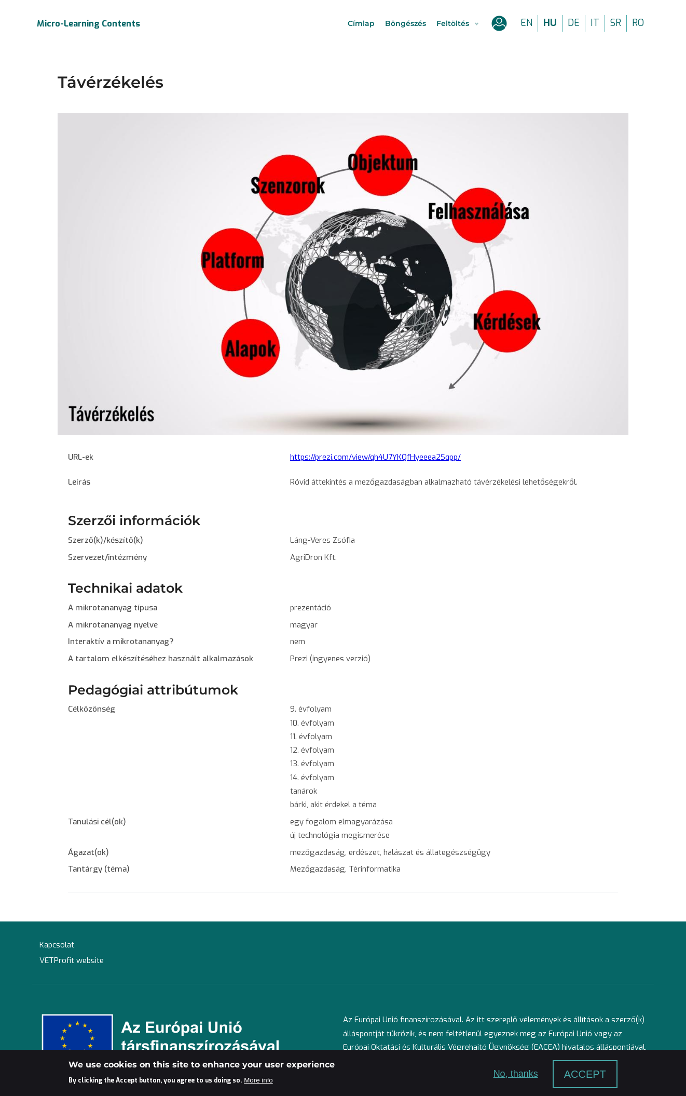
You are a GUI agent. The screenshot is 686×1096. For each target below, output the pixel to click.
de (574, 23)
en (526, 23)
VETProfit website (71, 960)
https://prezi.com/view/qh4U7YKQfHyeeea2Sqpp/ (375, 457)
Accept (585, 1074)
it (595, 23)
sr (615, 23)
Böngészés (405, 23)
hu (550, 23)
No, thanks (515, 1073)
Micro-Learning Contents (88, 23)
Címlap (361, 23)
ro (638, 23)
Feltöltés (452, 23)
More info (258, 1080)
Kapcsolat (56, 945)
